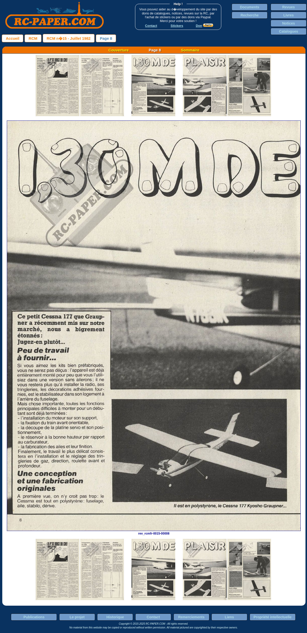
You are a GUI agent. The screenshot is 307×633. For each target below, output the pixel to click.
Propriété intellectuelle (273, 617)
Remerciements (191, 617)
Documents (249, 7)
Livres (288, 15)
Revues (288, 7)
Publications (34, 617)
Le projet (77, 617)
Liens (229, 617)
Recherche (249, 15)
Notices (288, 23)
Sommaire (190, 50)
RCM (33, 38)
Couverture (118, 50)
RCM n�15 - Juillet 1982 (69, 38)
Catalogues (288, 31)
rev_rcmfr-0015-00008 (154, 531)
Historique (115, 617)
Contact (153, 617)
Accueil (12, 38)
